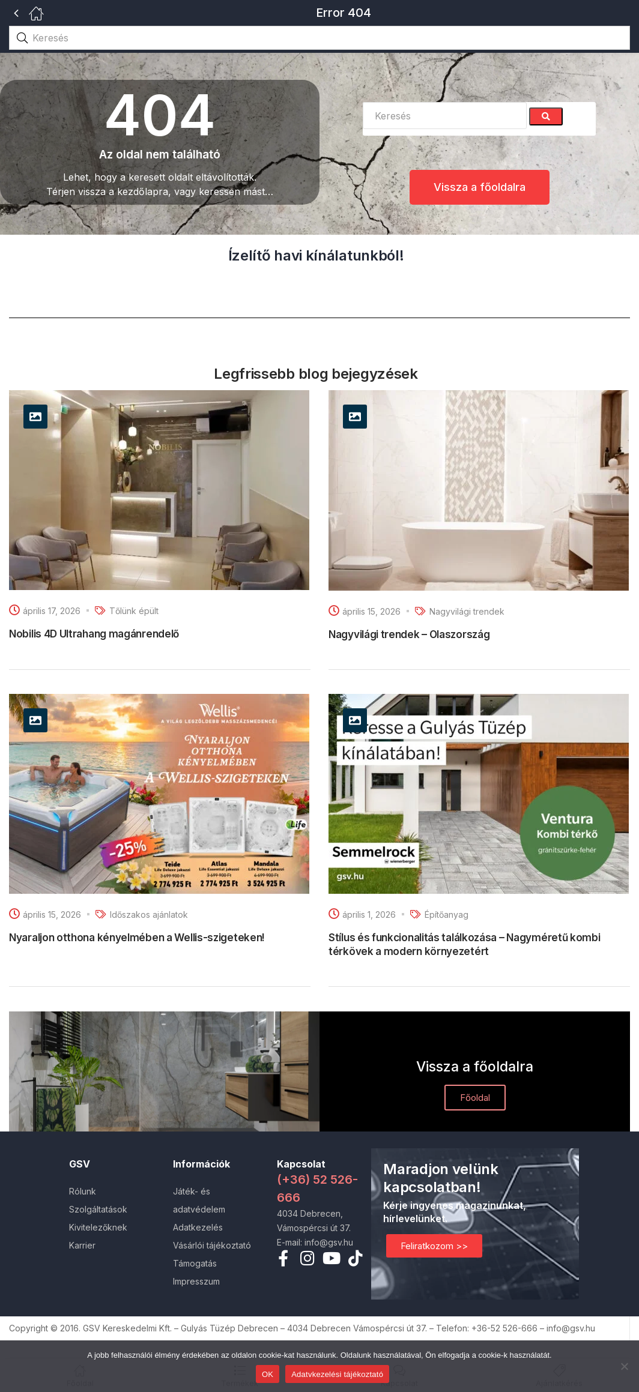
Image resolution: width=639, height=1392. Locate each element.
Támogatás (195, 1263)
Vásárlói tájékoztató (212, 1245)
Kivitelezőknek (98, 1227)
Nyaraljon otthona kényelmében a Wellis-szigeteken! (137, 938)
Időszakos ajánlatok (149, 914)
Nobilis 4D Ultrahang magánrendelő (94, 634)
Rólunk (82, 1191)
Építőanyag (446, 914)
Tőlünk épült (134, 611)
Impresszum (196, 1281)
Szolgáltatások (98, 1209)
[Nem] (624, 1366)
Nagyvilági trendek (466, 611)
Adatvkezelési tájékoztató (337, 1374)
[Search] (546, 116)
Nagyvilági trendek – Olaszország (409, 634)
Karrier (82, 1245)
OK (267, 1374)
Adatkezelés (198, 1227)
